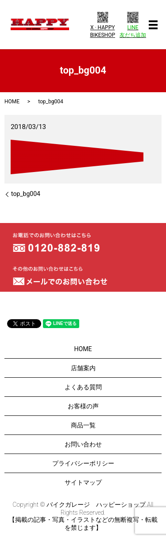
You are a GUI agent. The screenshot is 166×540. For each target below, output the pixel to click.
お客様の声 (83, 406)
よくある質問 (83, 387)
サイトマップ (83, 482)
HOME (11, 101)
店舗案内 (83, 368)
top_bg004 (25, 193)
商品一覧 (83, 425)
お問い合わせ (83, 444)
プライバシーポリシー (83, 463)
